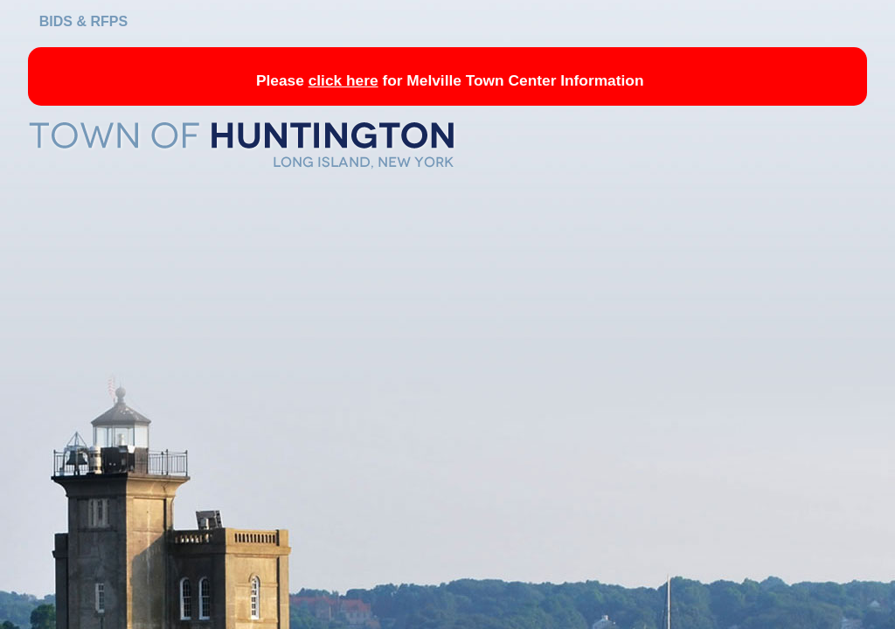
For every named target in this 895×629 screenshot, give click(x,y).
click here (343, 80)
